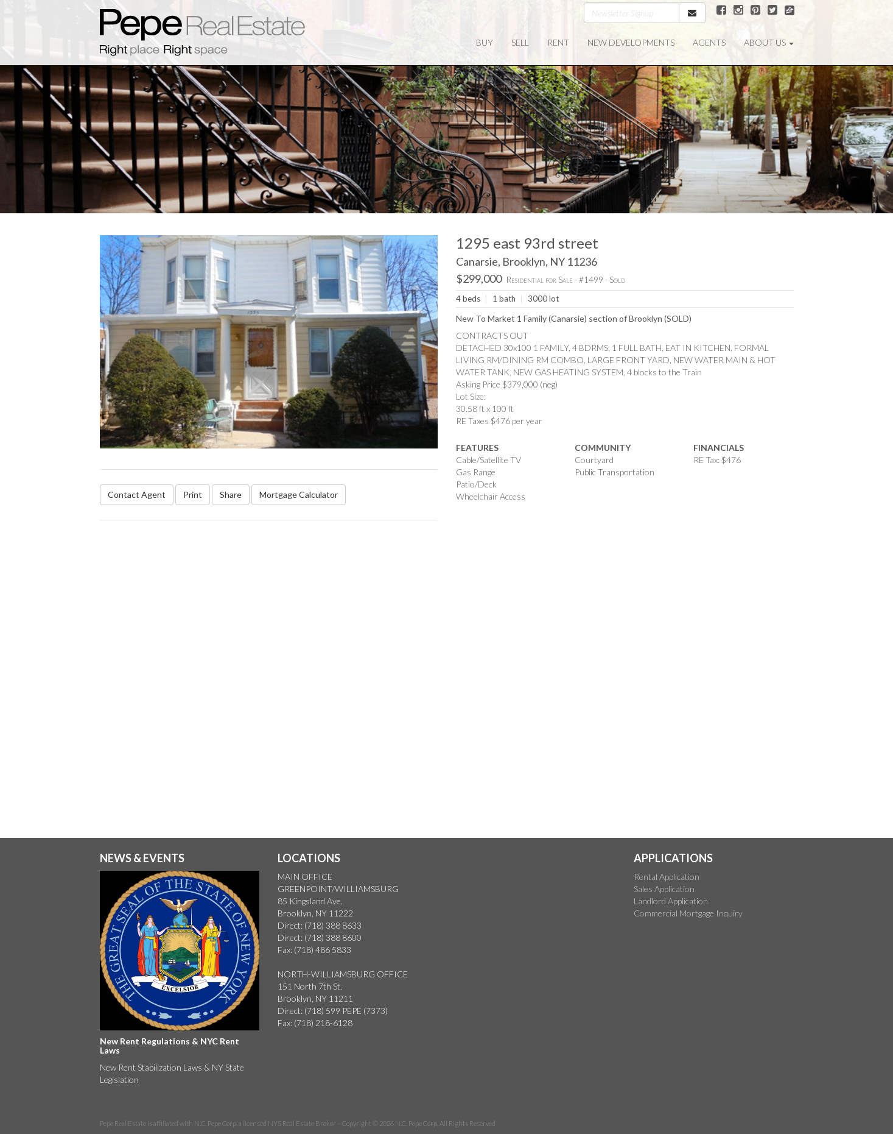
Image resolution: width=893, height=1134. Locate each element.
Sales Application (664, 889)
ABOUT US (769, 42)
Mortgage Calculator (298, 494)
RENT (558, 42)
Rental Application (666, 876)
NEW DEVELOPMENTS (630, 42)
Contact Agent (137, 494)
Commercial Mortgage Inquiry (688, 913)
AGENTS (709, 42)
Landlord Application (671, 901)
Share (231, 494)
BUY (484, 42)
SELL (520, 42)
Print (192, 494)
